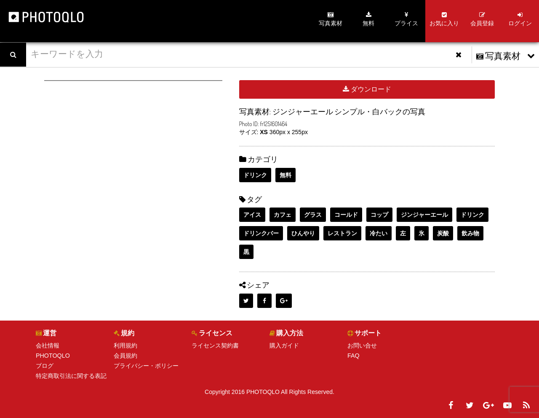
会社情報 (47, 345)
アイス (252, 214)
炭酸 (443, 233)
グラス (313, 214)
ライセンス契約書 (215, 345)
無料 (285, 175)
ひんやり (303, 233)
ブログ (44, 365)
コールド (346, 214)
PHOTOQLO (52, 355)
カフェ (282, 214)
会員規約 (125, 355)
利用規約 (125, 345)
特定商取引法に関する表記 (71, 375)
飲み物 (470, 233)
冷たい (378, 233)
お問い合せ (362, 345)
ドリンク (255, 175)
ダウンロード (367, 89)
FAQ (353, 355)
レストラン (342, 233)
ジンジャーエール (424, 214)
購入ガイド (284, 345)
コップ (379, 214)
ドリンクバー (261, 233)
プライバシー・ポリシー (146, 365)
